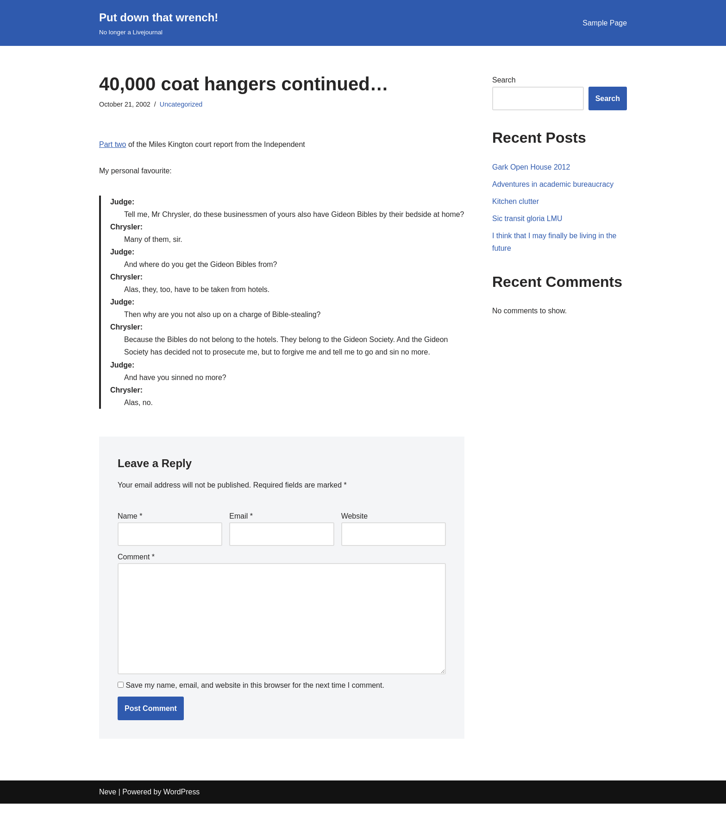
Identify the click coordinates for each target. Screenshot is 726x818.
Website (354, 530)
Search (504, 80)
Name (130, 530)
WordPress (181, 807)
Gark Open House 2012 (531, 167)
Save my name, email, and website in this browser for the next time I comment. (254, 700)
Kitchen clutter (515, 201)
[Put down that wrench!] (158, 23)
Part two (112, 144)
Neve (107, 807)
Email (241, 530)
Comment (136, 571)
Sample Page (604, 23)
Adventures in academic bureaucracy (553, 184)
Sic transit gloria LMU (527, 218)
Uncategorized (181, 104)
